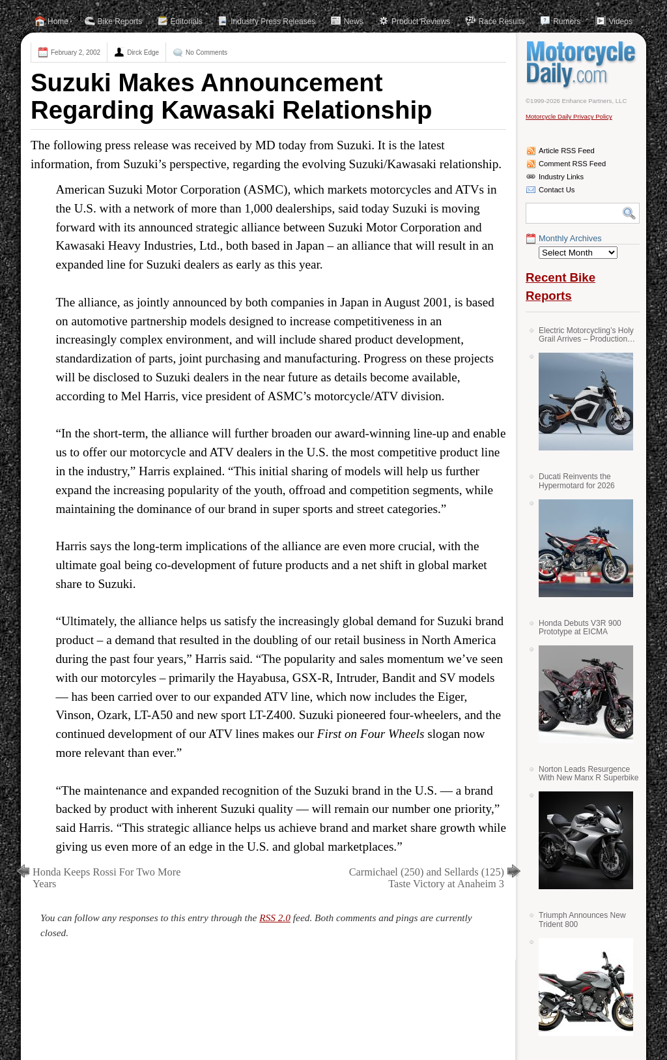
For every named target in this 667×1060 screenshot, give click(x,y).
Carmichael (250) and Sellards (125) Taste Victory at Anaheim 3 (426, 878)
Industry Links (561, 177)
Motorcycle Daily (583, 64)
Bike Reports (120, 21)
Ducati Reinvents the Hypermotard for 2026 (577, 481)
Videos (620, 21)
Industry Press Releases (273, 21)
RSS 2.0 (275, 917)
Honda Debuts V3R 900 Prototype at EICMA (580, 627)
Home (58, 21)
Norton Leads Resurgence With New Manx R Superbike (588, 773)
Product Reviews (420, 21)
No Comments (206, 52)
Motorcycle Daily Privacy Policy (569, 116)
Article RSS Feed (567, 151)
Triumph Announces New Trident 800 (582, 919)
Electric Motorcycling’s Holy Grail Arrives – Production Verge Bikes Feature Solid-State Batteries (586, 335)
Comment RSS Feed (572, 164)
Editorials (187, 21)
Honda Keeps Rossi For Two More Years (106, 878)
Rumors (566, 21)
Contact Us (557, 190)
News (353, 21)
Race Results (501, 21)
